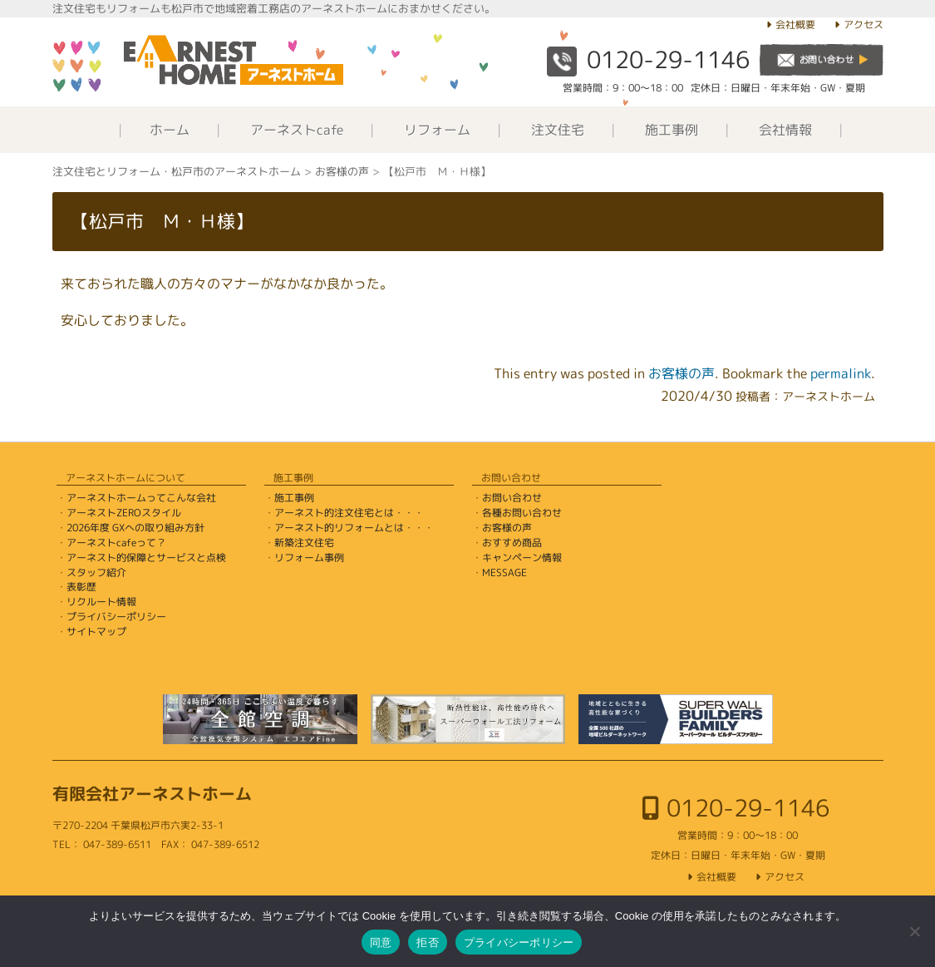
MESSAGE (504, 572)
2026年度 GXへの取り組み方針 (135, 528)
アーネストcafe (296, 130)
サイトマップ (96, 631)
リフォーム (437, 130)
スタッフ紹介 (96, 572)
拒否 (427, 942)
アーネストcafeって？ (116, 542)
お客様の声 (681, 373)
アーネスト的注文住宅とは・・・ (349, 513)
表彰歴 (81, 587)
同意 (381, 942)
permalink (840, 373)
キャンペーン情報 (522, 557)
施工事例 (671, 130)
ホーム (169, 130)
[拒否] (914, 931)
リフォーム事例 (309, 557)
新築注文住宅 (304, 542)
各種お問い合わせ (522, 513)
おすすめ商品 (512, 542)
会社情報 (785, 130)
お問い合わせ (512, 498)
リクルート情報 (101, 602)
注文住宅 (557, 130)
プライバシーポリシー (116, 616)
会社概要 (795, 24)
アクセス (863, 24)
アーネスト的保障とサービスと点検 (146, 557)
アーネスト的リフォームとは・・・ (354, 528)
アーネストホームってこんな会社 (141, 498)
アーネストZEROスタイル (123, 513)
